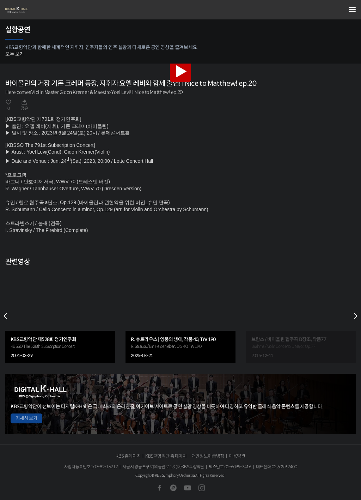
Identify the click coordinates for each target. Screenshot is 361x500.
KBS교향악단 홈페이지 (165, 456)
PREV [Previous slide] (5, 316)
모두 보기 (14, 54)
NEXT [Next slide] (355, 316)
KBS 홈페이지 (128, 456)
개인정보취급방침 (207, 456)
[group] (60, 316)
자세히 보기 (26, 418)
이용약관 (237, 456)
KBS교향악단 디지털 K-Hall (40, 10)
